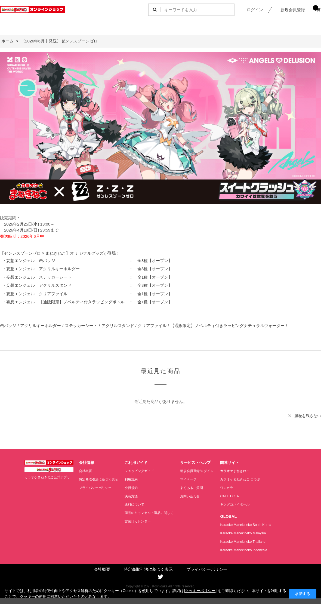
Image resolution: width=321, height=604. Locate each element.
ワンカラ (237, 487)
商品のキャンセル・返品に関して (154, 512)
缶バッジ (8, 325)
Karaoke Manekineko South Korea (256, 524)
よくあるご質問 (199, 487)
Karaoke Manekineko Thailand (253, 541)
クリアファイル (152, 325)
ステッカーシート (81, 325)
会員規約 (135, 487)
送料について (138, 504)
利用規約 (135, 479)
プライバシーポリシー (96, 487)
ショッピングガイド (144, 471)
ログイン (255, 9)
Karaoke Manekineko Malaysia (254, 533)
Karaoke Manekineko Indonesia (254, 549)
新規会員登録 (292, 9)
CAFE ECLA (240, 496)
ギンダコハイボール (246, 504)
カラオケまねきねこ (246, 471)
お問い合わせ (198, 496)
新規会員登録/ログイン (205, 471)
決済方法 (135, 496)
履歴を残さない (307, 416)
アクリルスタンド (117, 325)
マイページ (196, 479)
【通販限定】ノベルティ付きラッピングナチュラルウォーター (227, 325)
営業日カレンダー (142, 521)
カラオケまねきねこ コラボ (252, 479)
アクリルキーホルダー (40, 325)
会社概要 (86, 471)
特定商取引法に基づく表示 (100, 479)
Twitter (160, 576)
